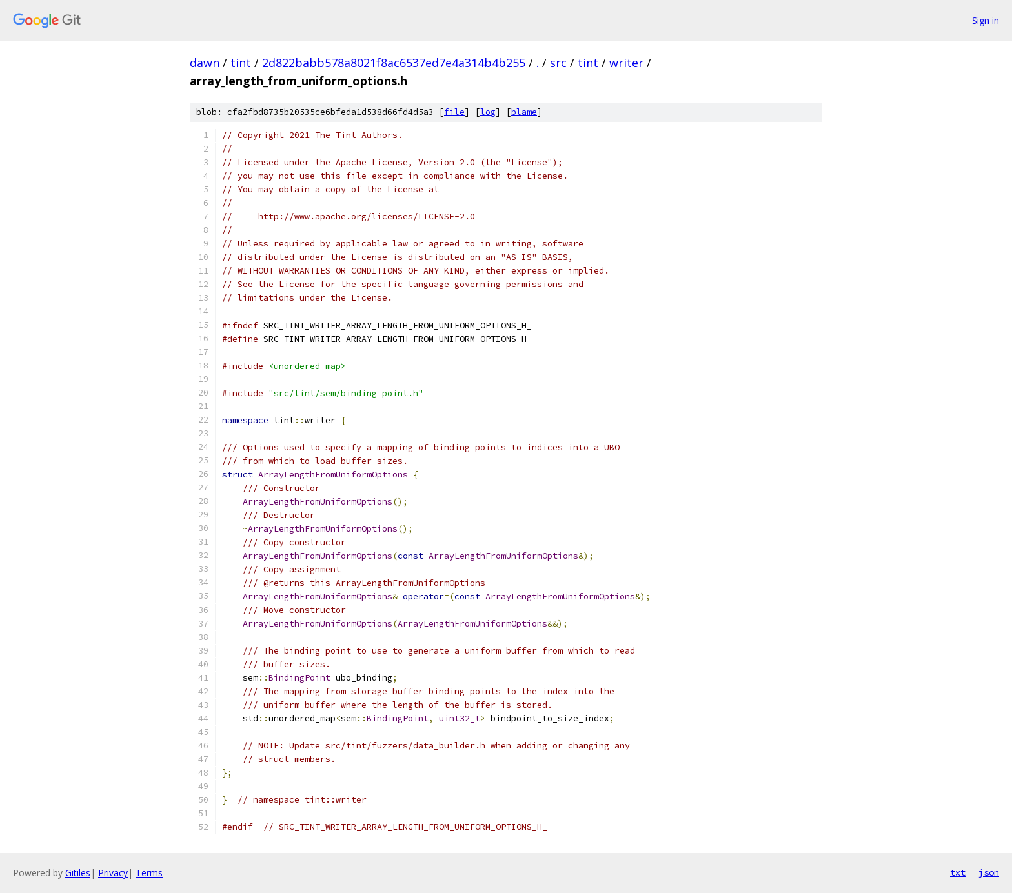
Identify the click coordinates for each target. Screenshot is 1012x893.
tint (240, 62)
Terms (149, 873)
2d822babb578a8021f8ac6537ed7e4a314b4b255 (393, 62)
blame (524, 111)
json (988, 872)
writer (626, 62)
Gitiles (77, 873)
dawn (204, 62)
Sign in (985, 20)
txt (958, 872)
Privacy (113, 873)
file (454, 111)
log (488, 111)
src (558, 62)
